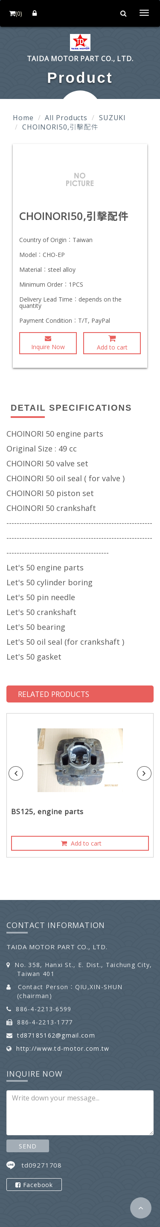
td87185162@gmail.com (56, 1035)
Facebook (34, 1185)
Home (23, 117)
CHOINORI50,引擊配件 (60, 127)
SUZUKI (112, 117)
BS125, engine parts (47, 811)
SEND (27, 1146)
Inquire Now (48, 343)
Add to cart (112, 342)
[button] (140, 1208)
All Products (66, 117)
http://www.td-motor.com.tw (62, 1048)
